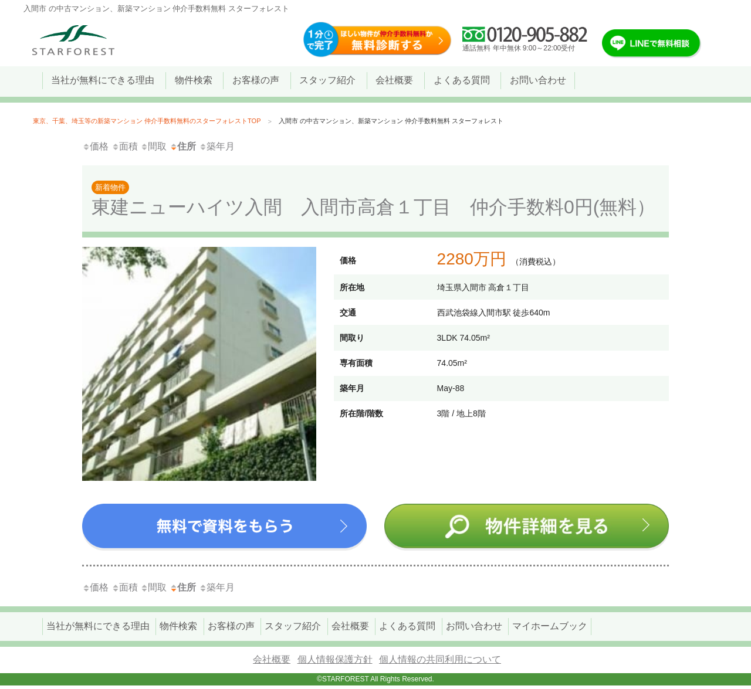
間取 (153, 146)
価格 (95, 146)
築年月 (217, 146)
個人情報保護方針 (335, 659)
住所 (183, 146)
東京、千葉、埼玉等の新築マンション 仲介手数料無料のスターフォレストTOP (147, 120)
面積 (124, 146)
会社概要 (271, 659)
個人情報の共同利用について (440, 659)
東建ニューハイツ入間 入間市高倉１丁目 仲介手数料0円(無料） (375, 195)
